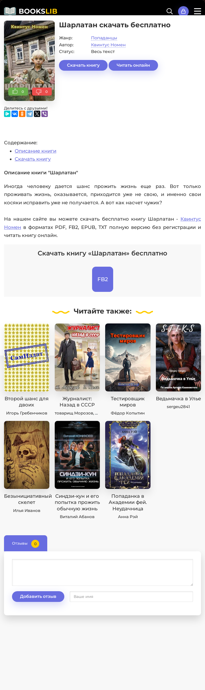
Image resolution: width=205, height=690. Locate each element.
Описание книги (35, 151)
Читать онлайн (133, 65)
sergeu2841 (178, 406)
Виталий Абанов (77, 516)
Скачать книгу (83, 65)
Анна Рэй (128, 516)
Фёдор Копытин (128, 413)
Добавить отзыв (38, 596)
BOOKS (38, 11)
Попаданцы (104, 37)
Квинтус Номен (108, 44)
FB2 (102, 279)
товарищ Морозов (74, 413)
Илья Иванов (26, 510)
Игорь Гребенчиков (26, 413)
